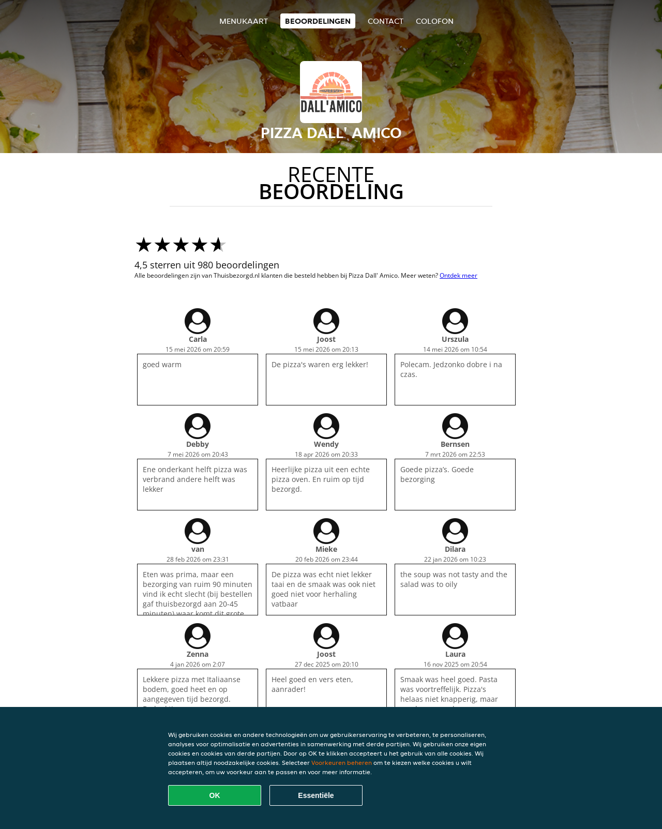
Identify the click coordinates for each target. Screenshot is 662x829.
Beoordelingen (318, 21)
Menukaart (243, 21)
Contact (385, 21)
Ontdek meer (458, 275)
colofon (435, 21)
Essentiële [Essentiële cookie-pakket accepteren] (316, 795)
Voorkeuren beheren (341, 762)
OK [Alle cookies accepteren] (214, 795)
